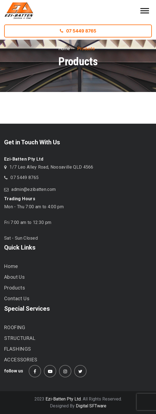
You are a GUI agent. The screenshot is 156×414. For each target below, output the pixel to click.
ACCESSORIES (20, 359)
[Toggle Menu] (144, 10)
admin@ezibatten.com (33, 189)
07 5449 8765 (78, 31)
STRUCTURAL (19, 338)
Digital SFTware (91, 405)
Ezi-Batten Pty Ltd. (63, 399)
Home (64, 48)
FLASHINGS (17, 349)
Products (14, 288)
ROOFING (14, 327)
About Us (14, 277)
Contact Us (16, 298)
